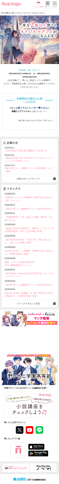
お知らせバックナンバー (28, 178)
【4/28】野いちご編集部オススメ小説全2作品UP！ (29, 285)
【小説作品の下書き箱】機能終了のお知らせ (26, 150)
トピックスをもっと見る (28, 303)
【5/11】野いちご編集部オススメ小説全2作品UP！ (29, 208)
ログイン (48, 6)
